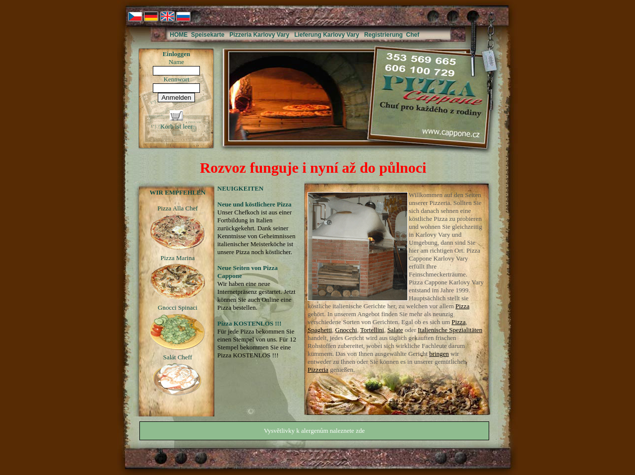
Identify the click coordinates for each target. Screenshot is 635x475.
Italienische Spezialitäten (450, 330)
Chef (413, 34)
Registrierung (383, 34)
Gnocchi (346, 330)
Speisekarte (207, 34)
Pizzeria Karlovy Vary (259, 34)
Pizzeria (318, 369)
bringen (439, 353)
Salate (395, 330)
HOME (179, 34)
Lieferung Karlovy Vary (326, 34)
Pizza (462, 306)
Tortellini (372, 330)
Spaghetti (320, 330)
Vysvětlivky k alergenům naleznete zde (314, 430)
